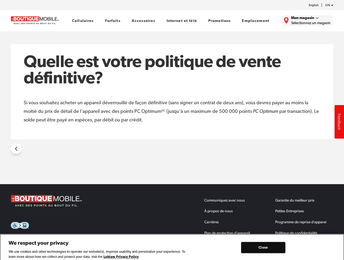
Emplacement (255, 21)
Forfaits (112, 21)
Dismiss (336, 238)
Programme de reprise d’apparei (300, 222)
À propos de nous (218, 211)
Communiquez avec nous (224, 200)
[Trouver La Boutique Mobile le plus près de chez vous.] (307, 20)
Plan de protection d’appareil (227, 233)
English (313, 5)
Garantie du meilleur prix (294, 200)
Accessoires (143, 21)
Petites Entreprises (289, 211)
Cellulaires (83, 21)
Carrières (211, 222)
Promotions (219, 21)
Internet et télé (182, 21)
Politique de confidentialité (296, 233)
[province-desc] (327, 5)
